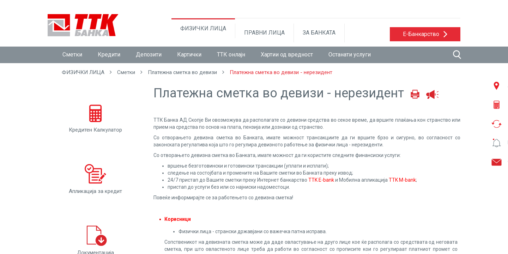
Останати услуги (349, 54)
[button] (425, 34)
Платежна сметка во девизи (182, 72)
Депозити (149, 54)
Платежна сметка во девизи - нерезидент (281, 72)
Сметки (72, 54)
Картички (189, 54)
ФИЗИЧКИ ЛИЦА (203, 28)
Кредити (109, 54)
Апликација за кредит (95, 178)
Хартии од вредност (287, 54)
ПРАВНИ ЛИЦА (264, 32)
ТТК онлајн (231, 54)
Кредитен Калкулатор (95, 117)
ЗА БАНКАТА (319, 32)
